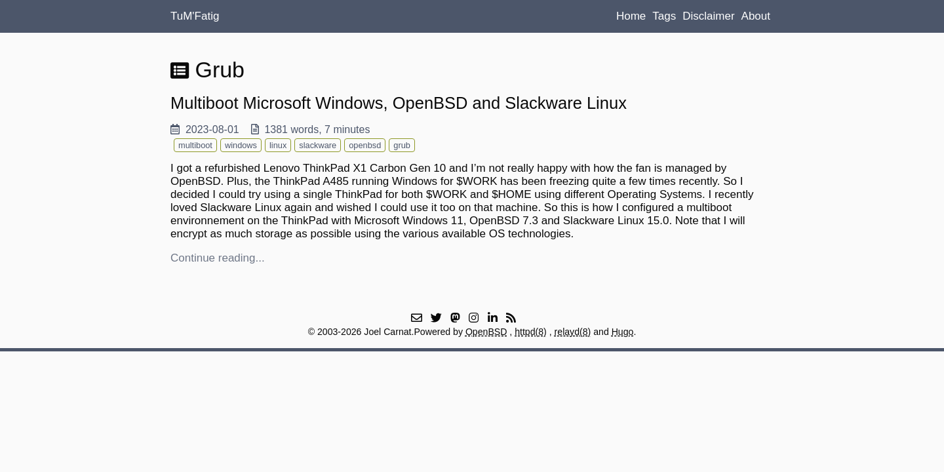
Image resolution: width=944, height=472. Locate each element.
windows (241, 145)
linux (277, 145)
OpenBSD (486, 331)
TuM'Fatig (194, 16)
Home (631, 16)
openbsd (365, 145)
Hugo (623, 331)
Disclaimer (708, 16)
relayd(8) (573, 331)
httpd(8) (531, 331)
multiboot (195, 145)
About (755, 16)
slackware (317, 145)
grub (401, 145)
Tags (664, 16)
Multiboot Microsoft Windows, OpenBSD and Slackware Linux (398, 103)
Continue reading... (217, 258)
